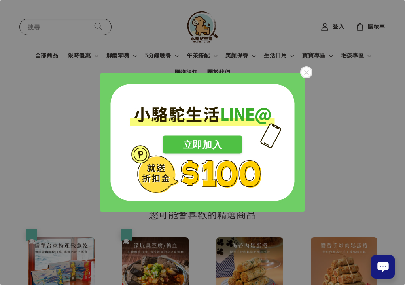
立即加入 (202, 144)
